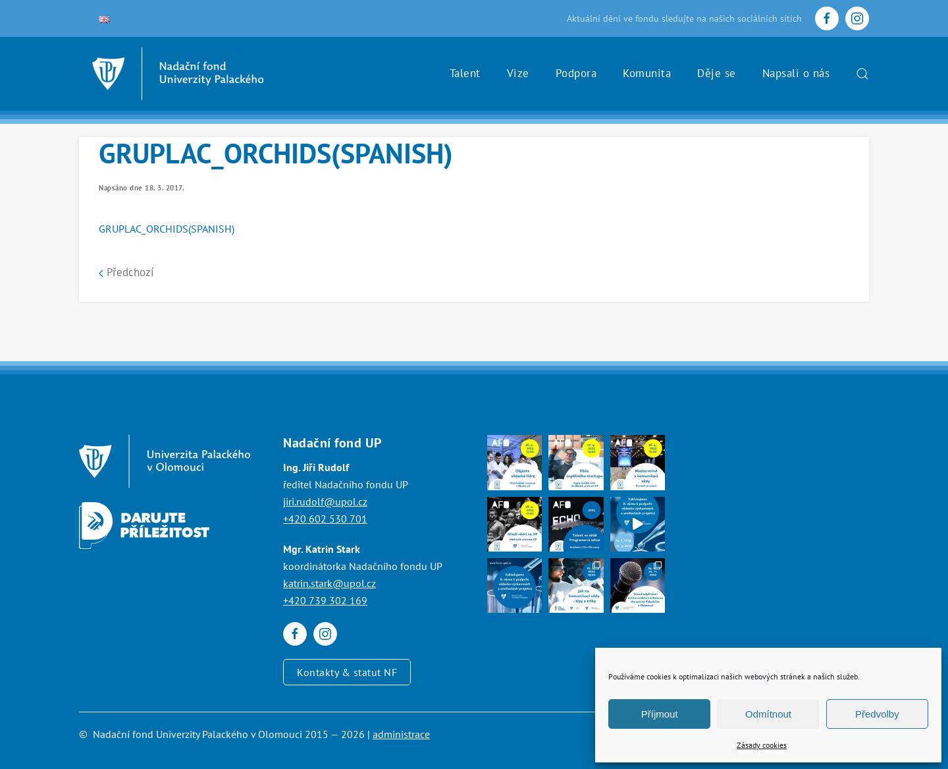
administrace (401, 734)
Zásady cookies (762, 745)
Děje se (716, 73)
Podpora (576, 73)
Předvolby (877, 714)
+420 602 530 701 (325, 518)
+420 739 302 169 (325, 600)
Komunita (647, 73)
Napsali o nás (796, 73)
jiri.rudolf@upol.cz (325, 501)
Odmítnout (768, 714)
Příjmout (659, 714)
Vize (518, 73)
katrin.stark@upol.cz (329, 583)
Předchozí (126, 272)
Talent (465, 73)
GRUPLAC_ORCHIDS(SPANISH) (166, 228)
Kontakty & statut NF (347, 672)
